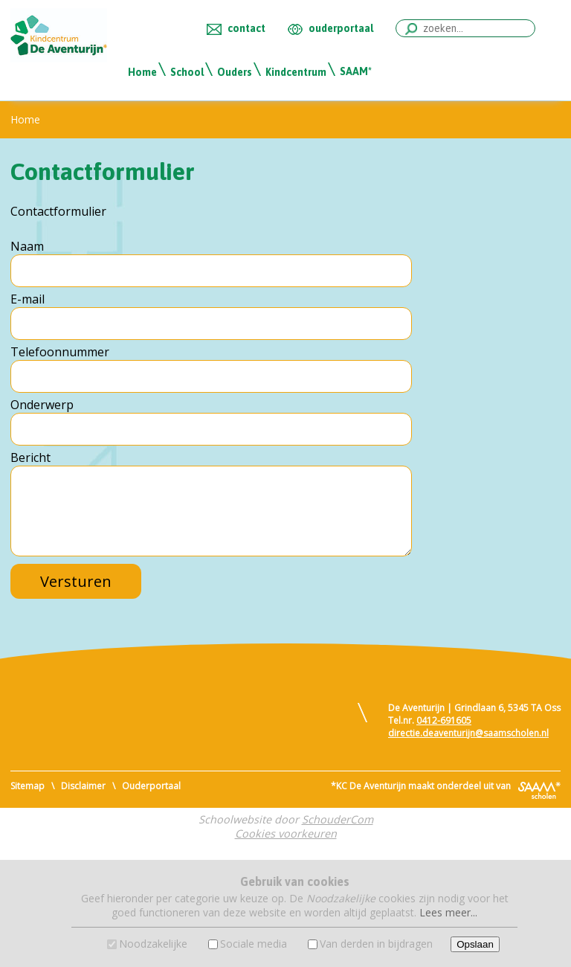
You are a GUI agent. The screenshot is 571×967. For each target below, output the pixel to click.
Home (142, 72)
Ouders (234, 72)
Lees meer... (448, 912)
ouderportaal (341, 28)
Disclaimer (83, 786)
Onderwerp (42, 404)
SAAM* (356, 71)
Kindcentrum (295, 72)
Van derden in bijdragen (376, 944)
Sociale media (253, 944)
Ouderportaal (151, 786)
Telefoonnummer (59, 352)
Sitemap (27, 786)
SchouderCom (337, 819)
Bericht (30, 457)
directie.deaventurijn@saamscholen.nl (468, 733)
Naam (27, 246)
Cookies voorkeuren (286, 833)
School (187, 72)
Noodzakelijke (153, 944)
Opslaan (475, 944)
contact (246, 28)
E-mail (27, 299)
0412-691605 (443, 720)
